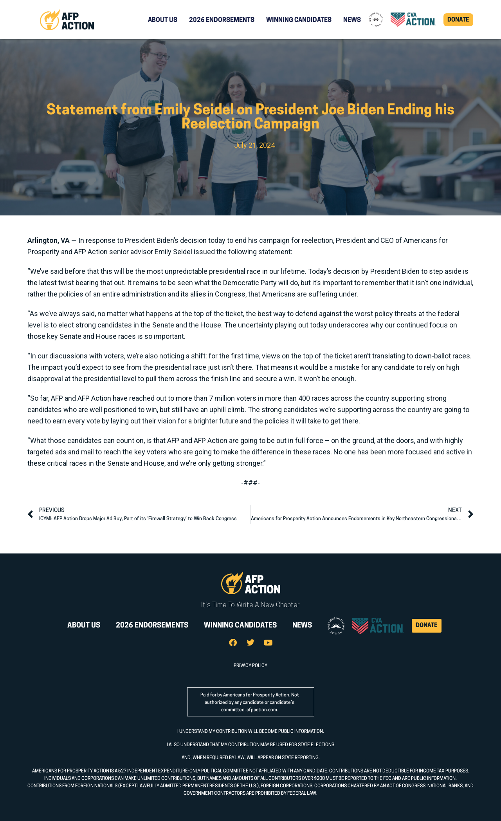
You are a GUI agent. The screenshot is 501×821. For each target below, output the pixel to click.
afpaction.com (262, 710)
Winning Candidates (299, 20)
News (352, 20)
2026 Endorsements (221, 20)
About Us (162, 20)
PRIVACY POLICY (250, 666)
